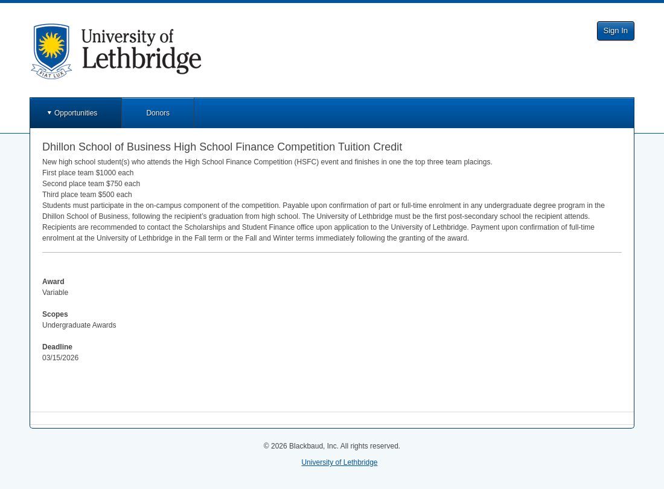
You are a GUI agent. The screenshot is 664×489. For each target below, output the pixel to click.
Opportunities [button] (75, 113)
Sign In (616, 30)
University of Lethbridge (339, 462)
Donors (158, 113)
